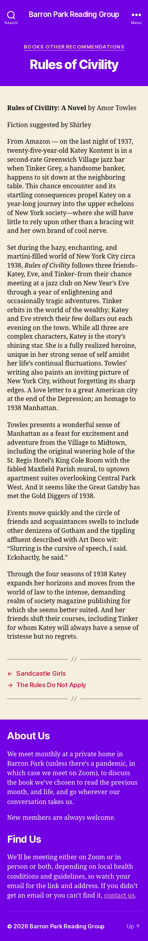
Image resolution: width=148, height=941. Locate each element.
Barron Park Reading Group (74, 15)
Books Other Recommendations (74, 47)
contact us (119, 896)
